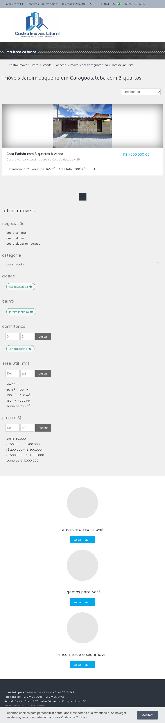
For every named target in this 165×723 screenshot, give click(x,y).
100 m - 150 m (18, 395)
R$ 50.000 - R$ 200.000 (23, 444)
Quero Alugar (15, 238)
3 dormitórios (20, 348)
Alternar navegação (8, 19)
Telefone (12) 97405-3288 (78, 3)
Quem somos (50, 3)
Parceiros (33, 3)
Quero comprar (16, 232)
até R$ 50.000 (16, 438)
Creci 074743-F (14, 3)
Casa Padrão (15, 264)
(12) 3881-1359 (109, 4)
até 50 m (13, 384)
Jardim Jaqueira (21, 312)
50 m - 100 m (17, 389)
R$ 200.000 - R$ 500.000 (24, 449)
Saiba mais (81, 539)
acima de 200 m (18, 406)
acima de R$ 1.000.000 (22, 460)
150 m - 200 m (18, 400)
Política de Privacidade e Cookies (25, 705)
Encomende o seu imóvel (82, 654)
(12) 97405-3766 (134, 3)
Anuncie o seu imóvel (82, 529)
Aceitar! (147, 715)
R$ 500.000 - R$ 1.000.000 (25, 455)
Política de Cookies (74, 717)
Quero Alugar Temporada (23, 243)
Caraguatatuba (20, 286)
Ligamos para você (83, 591)
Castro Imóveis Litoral (38, 692)
